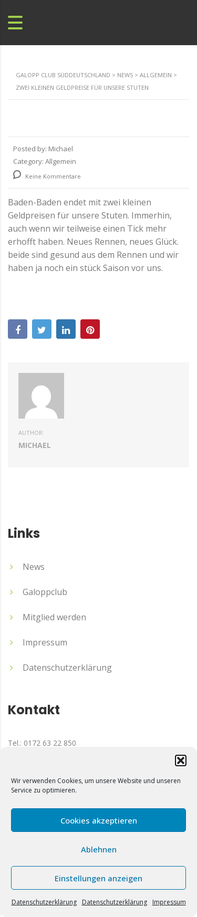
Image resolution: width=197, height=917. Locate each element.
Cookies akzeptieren (98, 820)
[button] (180, 760)
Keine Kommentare (47, 176)
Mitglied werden (54, 617)
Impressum (169, 902)
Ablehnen (99, 849)
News (34, 566)
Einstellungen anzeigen (98, 878)
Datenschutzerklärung (44, 902)
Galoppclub (45, 592)
